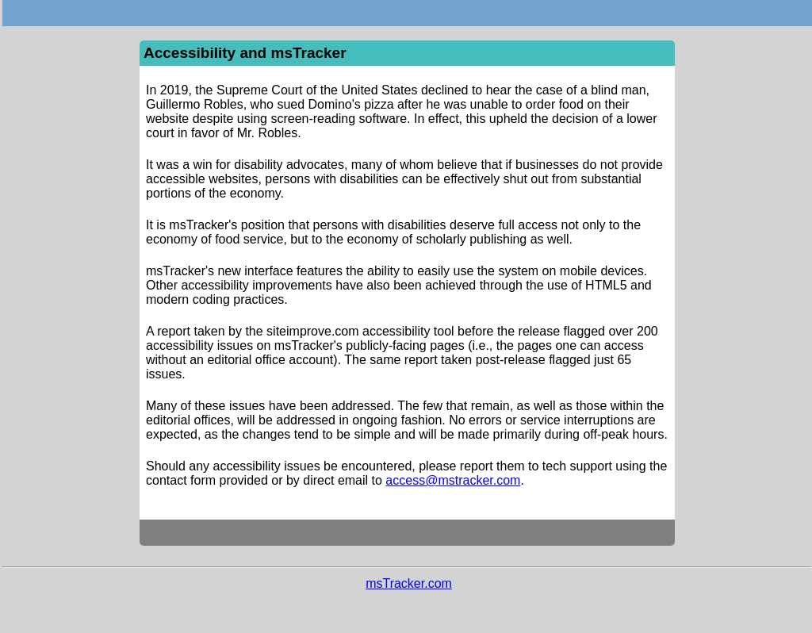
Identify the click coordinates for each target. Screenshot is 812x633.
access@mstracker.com (452, 480)
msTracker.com (409, 583)
